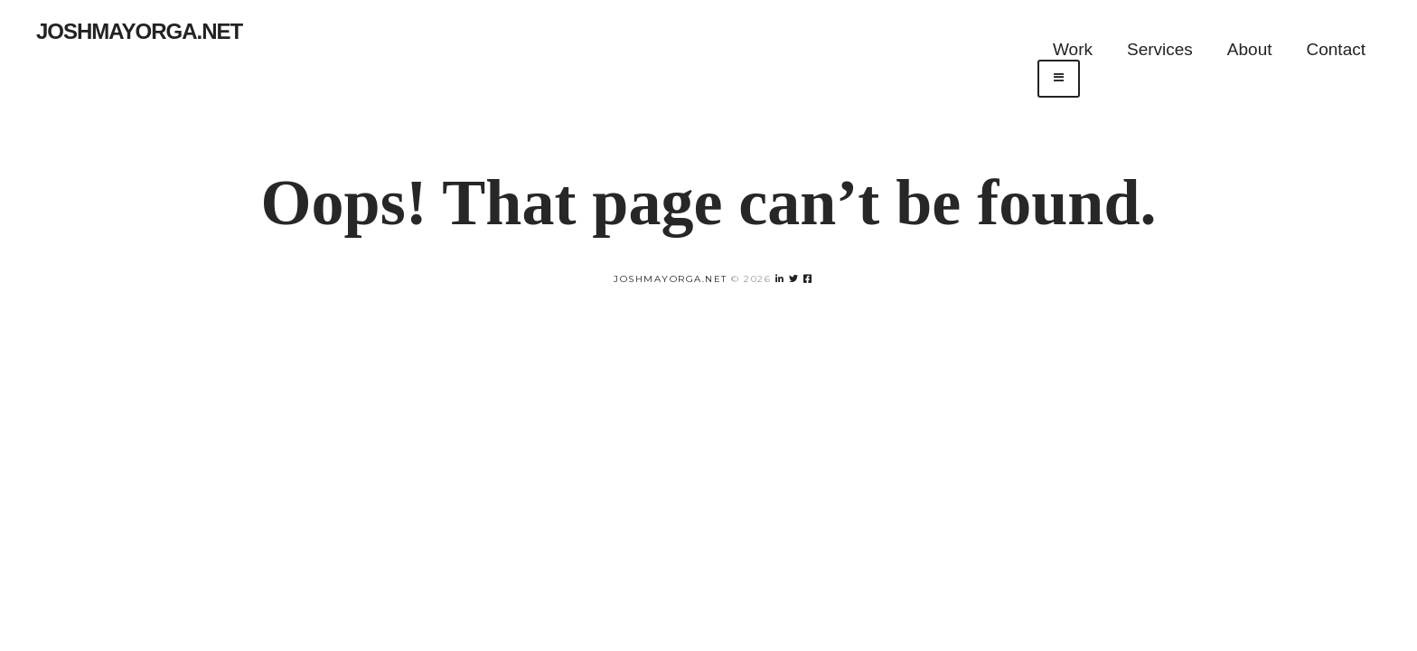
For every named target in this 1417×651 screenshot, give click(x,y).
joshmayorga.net (670, 279)
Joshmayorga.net (139, 31)
